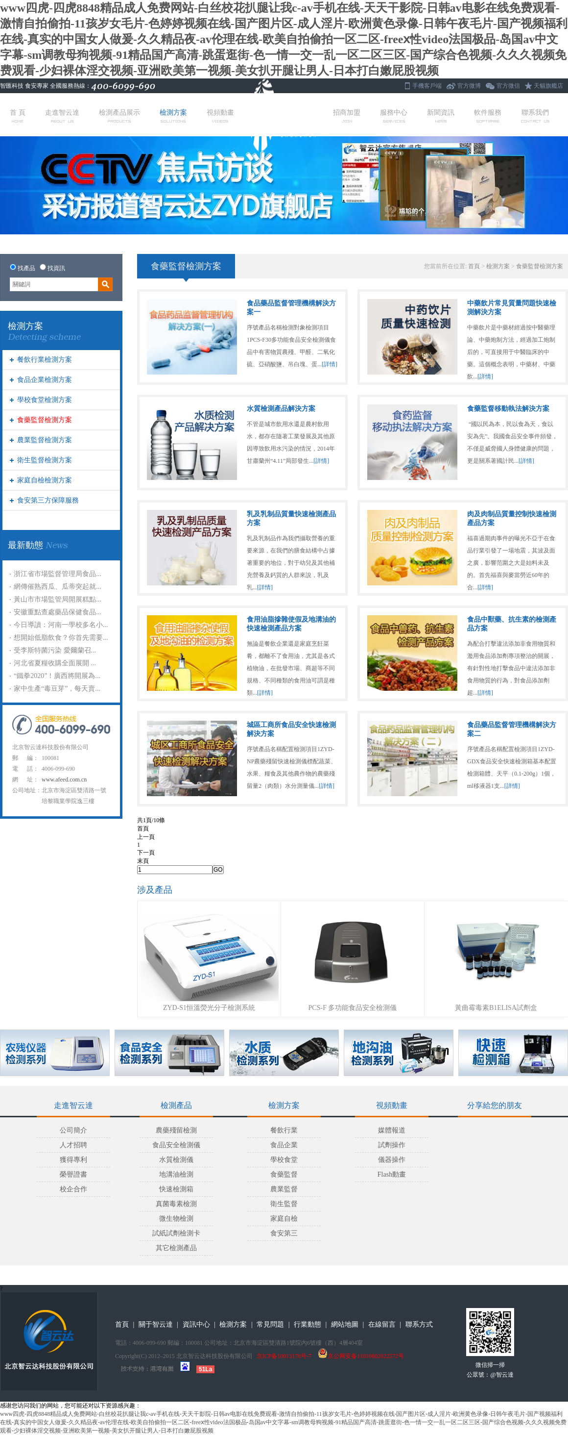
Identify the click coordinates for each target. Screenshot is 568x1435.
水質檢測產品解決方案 (281, 408)
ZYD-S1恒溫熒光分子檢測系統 (209, 1007)
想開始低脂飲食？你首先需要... (61, 637)
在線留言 (382, 1324)
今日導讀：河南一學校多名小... (61, 625)
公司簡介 (73, 1130)
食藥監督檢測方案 (44, 420)
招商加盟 (346, 116)
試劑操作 (391, 1145)
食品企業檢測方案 (44, 379)
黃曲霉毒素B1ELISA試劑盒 (496, 1007)
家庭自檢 (284, 1218)
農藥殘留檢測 (176, 1130)
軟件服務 (487, 116)
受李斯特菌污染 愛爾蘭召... (55, 650)
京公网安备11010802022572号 (361, 1356)
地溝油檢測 (176, 1174)
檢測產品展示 (119, 116)
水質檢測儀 (176, 1159)
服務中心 (393, 116)
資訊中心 (196, 1324)
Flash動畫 (392, 1174)
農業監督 (284, 1189)
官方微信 (508, 85)
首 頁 (17, 116)
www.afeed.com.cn (64, 779)
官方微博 (469, 85)
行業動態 (307, 1324)
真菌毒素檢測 (176, 1204)
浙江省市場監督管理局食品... (57, 574)
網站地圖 (344, 1324)
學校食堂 (284, 1159)
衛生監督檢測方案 (44, 460)
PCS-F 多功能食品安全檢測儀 (352, 1007)
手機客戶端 (427, 85)
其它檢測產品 (176, 1248)
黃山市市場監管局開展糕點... (57, 599)
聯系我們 (535, 116)
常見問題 (270, 1324)
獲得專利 (73, 1159)
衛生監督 (284, 1204)
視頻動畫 (220, 116)
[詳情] (329, 364)
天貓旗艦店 (548, 85)
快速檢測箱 (176, 1189)
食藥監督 (284, 1174)
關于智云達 (156, 1324)
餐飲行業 (284, 1130)
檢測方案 (173, 116)
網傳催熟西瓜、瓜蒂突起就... (57, 586)
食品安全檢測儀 (176, 1145)
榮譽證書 (73, 1174)
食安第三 (284, 1233)
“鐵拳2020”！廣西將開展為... (57, 676)
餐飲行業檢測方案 (44, 359)
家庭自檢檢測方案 (44, 480)
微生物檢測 (176, 1218)
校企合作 (73, 1189)
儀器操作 (391, 1159)
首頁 (474, 266)
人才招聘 (73, 1145)
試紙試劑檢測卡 (176, 1233)
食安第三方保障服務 (48, 500)
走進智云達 (62, 116)
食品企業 (284, 1145)
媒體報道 (391, 1130)
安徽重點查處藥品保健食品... (57, 612)
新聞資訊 (440, 116)
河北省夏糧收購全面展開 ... (55, 663)
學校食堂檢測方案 (44, 399)
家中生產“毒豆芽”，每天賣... (57, 688)
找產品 (26, 268)
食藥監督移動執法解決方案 (508, 408)
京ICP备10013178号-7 (284, 1356)
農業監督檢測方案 (44, 440)
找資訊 (56, 268)
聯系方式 (419, 1324)
